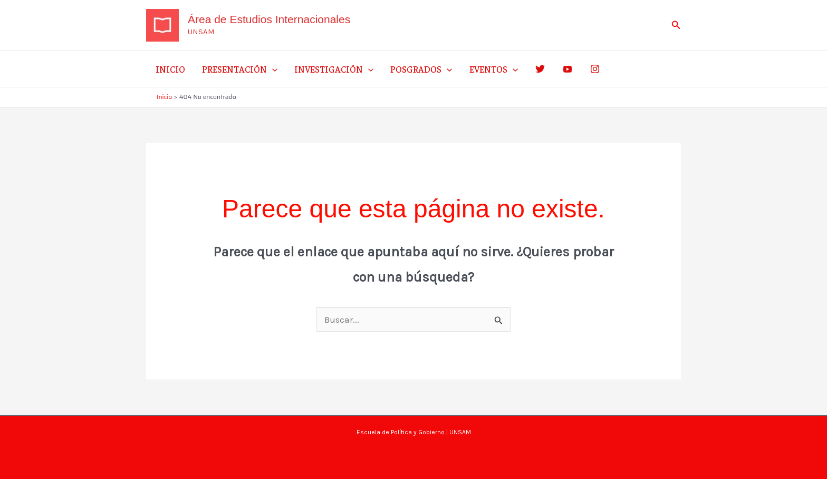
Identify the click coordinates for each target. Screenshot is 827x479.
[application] (272, 69)
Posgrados (421, 69)
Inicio (170, 69)
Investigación (333, 69)
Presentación (239, 69)
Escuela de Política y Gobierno (401, 432)
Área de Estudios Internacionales (269, 19)
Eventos (493, 69)
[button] (676, 25)
